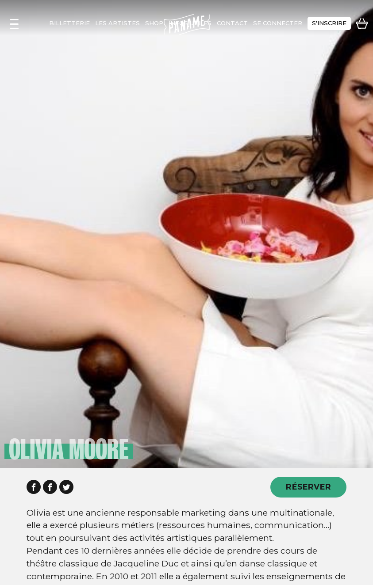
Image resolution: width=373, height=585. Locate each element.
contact (232, 23)
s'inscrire (329, 23)
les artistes (117, 23)
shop (154, 23)
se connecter (277, 23)
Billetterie (69, 23)
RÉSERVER (308, 486)
